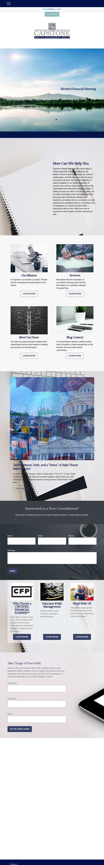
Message (11, 550)
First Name (12, 683)
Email (40, 536)
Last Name (12, 699)
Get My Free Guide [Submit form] (19, 729)
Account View (52, 14)
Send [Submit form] (12, 571)
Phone (71, 536)
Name (10, 536)
